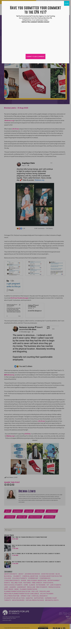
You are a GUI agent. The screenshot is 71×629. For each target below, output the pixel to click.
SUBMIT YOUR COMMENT (35, 56)
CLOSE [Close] (67, 3)
